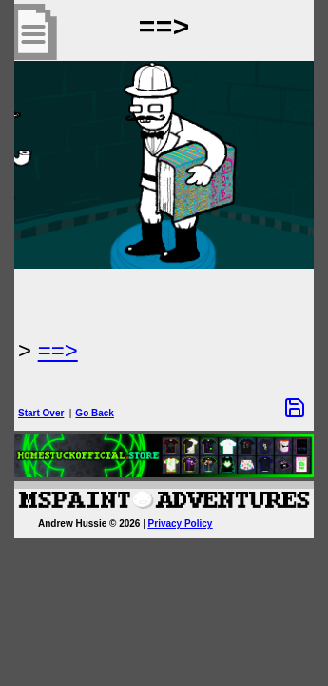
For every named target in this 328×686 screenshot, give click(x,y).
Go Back (94, 413)
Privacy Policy (180, 523)
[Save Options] (294, 407)
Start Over (41, 413)
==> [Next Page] (58, 350)
